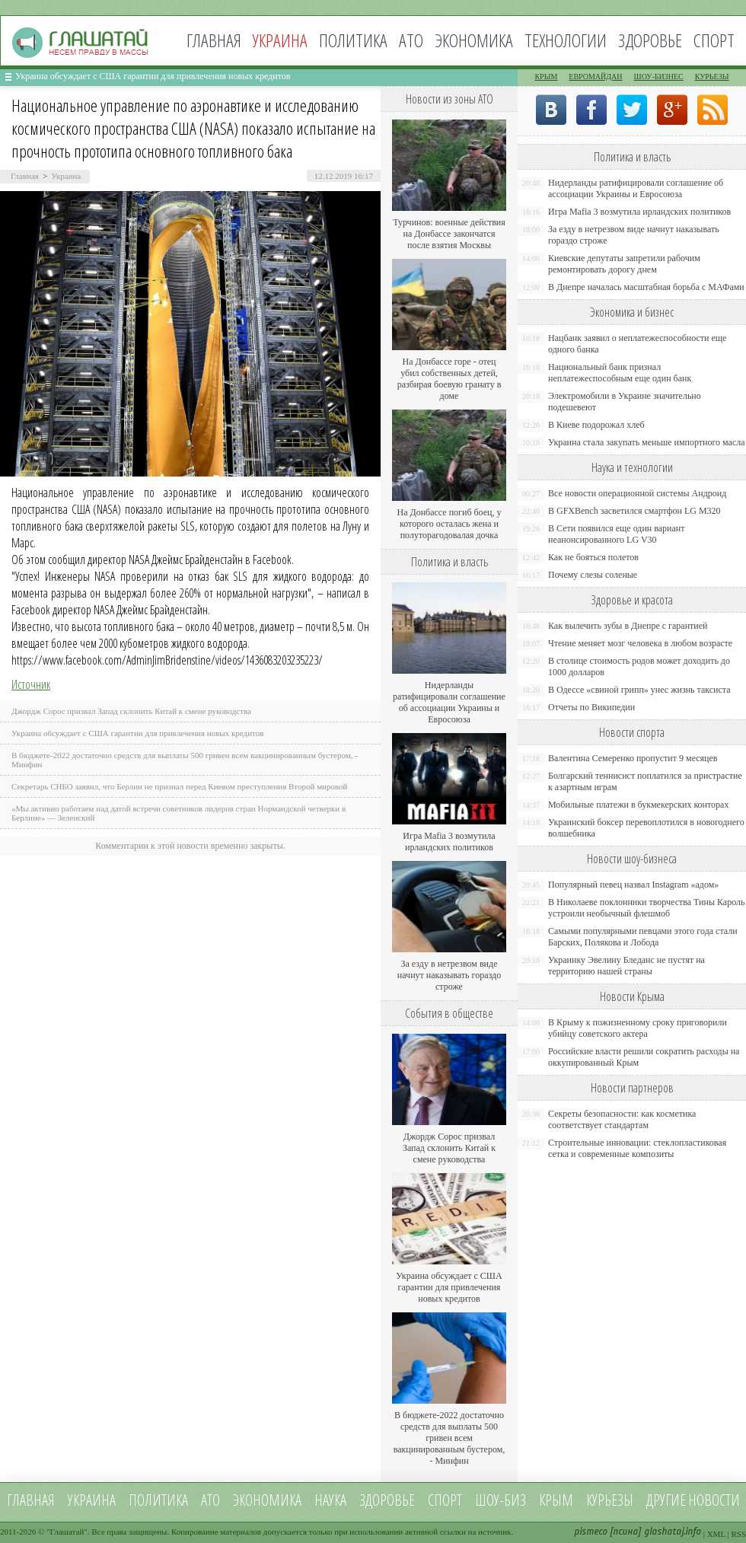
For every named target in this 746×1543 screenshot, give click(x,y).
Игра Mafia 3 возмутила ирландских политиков (449, 841)
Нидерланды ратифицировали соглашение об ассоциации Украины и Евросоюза (449, 702)
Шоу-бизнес (659, 76)
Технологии (565, 40)
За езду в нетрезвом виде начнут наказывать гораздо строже (449, 975)
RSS (738, 1533)
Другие (666, 1500)
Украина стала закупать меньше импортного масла (646, 442)
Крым (545, 76)
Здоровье (650, 40)
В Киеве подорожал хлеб (596, 424)
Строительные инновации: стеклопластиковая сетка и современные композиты (637, 1148)
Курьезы (712, 76)
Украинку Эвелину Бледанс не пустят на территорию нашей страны (626, 966)
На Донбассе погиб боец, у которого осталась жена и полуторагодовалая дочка (449, 523)
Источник (30, 684)
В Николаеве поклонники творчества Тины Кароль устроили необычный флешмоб (646, 908)
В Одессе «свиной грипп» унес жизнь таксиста (639, 689)
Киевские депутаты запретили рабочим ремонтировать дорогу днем (624, 264)
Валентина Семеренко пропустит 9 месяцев (633, 758)
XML (716, 1533)
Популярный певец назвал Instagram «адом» (633, 884)
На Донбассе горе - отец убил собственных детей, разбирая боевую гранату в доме (449, 378)
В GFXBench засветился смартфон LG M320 (634, 510)
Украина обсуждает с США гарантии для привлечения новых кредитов (153, 76)
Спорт (714, 40)
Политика (353, 40)
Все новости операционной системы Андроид (637, 493)
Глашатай (67, 1531)
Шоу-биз (500, 1500)
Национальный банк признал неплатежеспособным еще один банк (619, 373)
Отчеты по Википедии (591, 707)
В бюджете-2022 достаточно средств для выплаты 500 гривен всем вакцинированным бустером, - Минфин (449, 1438)
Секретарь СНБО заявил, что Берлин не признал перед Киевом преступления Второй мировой (179, 786)
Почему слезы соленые (592, 574)
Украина (66, 175)
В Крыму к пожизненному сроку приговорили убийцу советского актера (637, 1028)
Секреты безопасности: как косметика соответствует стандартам (622, 1119)
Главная (213, 40)
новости (714, 1500)
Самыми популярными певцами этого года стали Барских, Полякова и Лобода (643, 937)
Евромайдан (595, 76)
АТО (411, 40)
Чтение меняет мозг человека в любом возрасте (640, 643)
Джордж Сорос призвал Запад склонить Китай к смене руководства (131, 711)
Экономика (474, 40)
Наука (330, 1500)
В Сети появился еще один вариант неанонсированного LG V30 (616, 534)
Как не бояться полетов (593, 557)
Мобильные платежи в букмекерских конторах (638, 804)
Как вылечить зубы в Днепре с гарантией (628, 625)
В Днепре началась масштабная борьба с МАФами (646, 287)
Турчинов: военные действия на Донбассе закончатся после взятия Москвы (449, 233)
